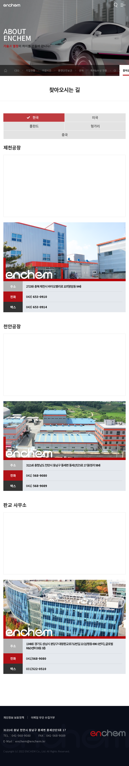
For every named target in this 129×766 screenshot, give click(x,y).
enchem (11, 5)
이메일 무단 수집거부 (43, 717)
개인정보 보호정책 (13, 717)
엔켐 (108, 733)
